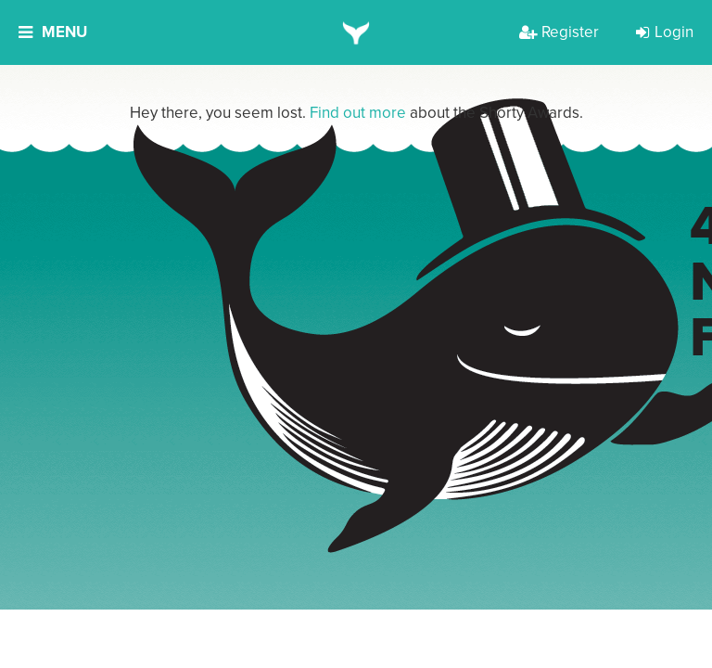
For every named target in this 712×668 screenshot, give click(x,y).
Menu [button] (53, 32)
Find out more (358, 112)
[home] (356, 32)
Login (664, 32)
